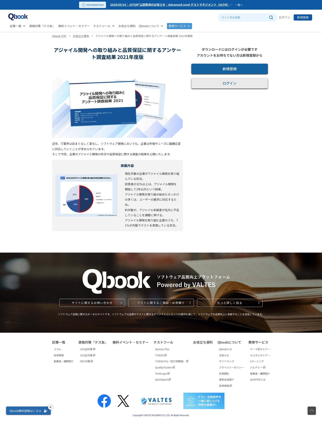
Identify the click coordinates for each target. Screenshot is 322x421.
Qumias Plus (162, 349)
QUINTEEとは (258, 379)
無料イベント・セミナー (74, 26)
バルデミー (257, 367)
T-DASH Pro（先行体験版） (171, 361)
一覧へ (239, 5)
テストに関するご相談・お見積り (161, 303)
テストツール (101, 26)
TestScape (162, 373)
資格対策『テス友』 (42, 26)
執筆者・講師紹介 (64, 361)
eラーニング (257, 361)
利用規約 (224, 373)
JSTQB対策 (87, 349)
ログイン (284, 17)
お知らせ (224, 355)
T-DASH (160, 355)
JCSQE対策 (87, 355)
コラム (57, 349)
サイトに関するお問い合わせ (92, 303)
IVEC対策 (86, 361)
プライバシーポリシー (231, 367)
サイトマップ (226, 361)
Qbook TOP (59, 36)
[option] (171, 5)
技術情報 (59, 355)
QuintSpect (163, 379)
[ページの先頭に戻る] (312, 411)
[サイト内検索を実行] (271, 17)
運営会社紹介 (226, 379)
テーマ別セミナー (260, 349)
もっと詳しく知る (229, 303)
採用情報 (225, 385)
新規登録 (303, 17)
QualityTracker (165, 367)
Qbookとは (225, 349)
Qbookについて (149, 26)
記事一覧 (15, 26)
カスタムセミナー (260, 355)
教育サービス (177, 26)
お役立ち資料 (127, 26)
